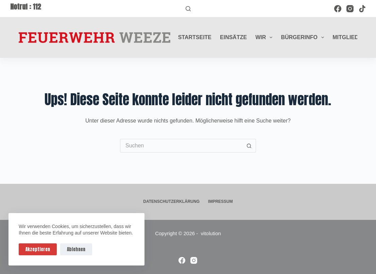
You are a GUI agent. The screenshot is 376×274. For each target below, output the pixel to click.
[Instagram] (350, 8)
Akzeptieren (37, 249)
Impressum (220, 201)
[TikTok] (362, 8)
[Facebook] (337, 8)
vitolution (211, 233)
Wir (265, 37)
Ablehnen (76, 249)
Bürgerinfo (304, 37)
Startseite (194, 37)
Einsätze (233, 37)
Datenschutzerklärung (171, 201)
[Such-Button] (249, 145)
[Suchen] (188, 8)
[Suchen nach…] (181, 145)
